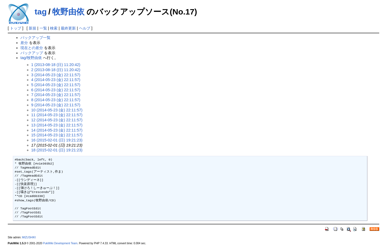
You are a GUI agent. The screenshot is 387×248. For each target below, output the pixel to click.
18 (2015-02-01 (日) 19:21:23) (57, 150)
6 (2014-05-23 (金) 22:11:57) (55, 90)
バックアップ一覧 (35, 37)
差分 (24, 43)
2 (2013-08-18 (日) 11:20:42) (55, 70)
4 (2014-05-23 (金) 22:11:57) (55, 80)
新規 (32, 28)
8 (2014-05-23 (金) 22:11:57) (55, 100)
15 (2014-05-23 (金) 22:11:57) (57, 135)
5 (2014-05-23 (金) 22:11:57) (55, 85)
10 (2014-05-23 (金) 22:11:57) (57, 110)
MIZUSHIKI (29, 237)
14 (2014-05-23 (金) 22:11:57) (57, 130)
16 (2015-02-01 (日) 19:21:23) (57, 140)
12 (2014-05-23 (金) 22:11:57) (57, 120)
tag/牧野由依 (31, 58)
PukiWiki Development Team (60, 243)
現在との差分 (31, 48)
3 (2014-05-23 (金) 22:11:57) (55, 75)
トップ (15, 28)
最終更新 (68, 28)
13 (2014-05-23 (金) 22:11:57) (57, 125)
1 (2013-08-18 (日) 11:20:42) (55, 65)
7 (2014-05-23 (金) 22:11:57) (55, 95)
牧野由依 (68, 11)
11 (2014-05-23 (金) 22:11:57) (57, 115)
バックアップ (31, 53)
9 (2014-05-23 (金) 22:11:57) (55, 105)
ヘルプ (84, 28)
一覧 (43, 28)
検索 (54, 28)
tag (41, 11)
